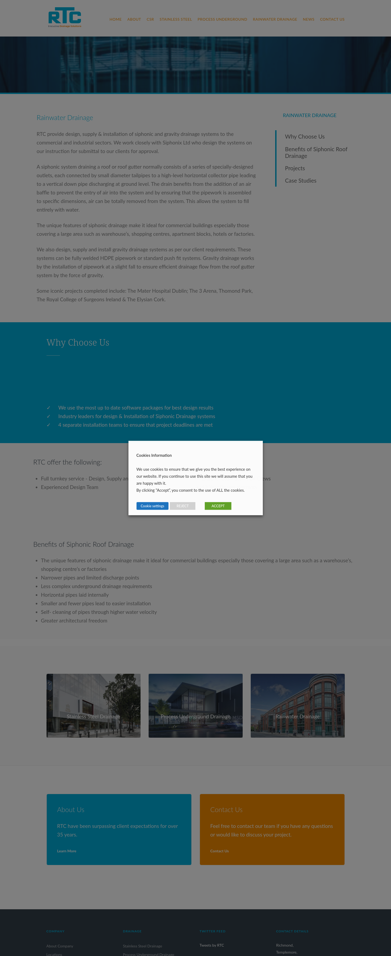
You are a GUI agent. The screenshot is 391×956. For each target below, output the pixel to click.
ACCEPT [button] (218, 506)
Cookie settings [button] (152, 506)
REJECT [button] (183, 506)
